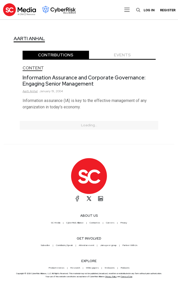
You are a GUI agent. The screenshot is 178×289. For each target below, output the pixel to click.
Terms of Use (126, 276)
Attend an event (86, 245)
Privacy (123, 222)
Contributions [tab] (55, 55)
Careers (110, 222)
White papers (92, 267)
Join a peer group (108, 245)
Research (75, 267)
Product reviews (56, 267)
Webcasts (110, 267)
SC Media (55, 222)
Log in (149, 10)
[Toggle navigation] (127, 10)
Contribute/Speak (64, 245)
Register (167, 10)
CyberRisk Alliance (75, 222)
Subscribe (45, 245)
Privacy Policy (111, 276)
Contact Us (95, 222)
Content (33, 68)
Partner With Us (129, 245)
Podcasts (125, 267)
